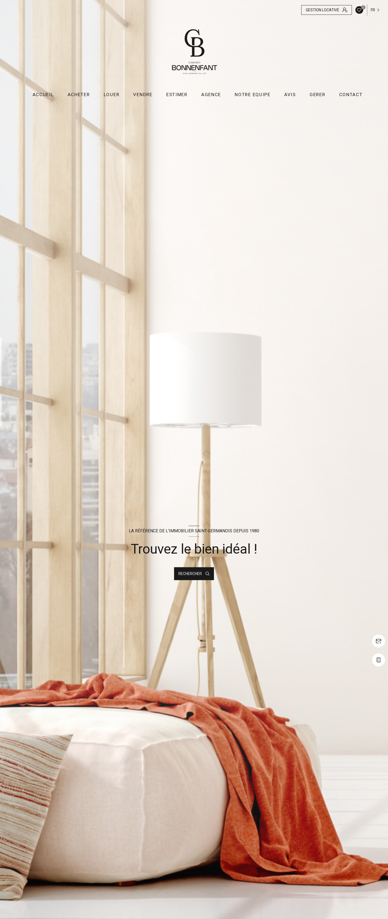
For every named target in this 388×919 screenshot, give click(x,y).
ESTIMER (177, 94)
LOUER (112, 94)
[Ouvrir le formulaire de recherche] (194, 573)
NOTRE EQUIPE (252, 94)
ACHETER (78, 94)
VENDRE (142, 94)
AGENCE (211, 94)
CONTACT (350, 94)
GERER (317, 94)
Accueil (43, 94)
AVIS (290, 94)
